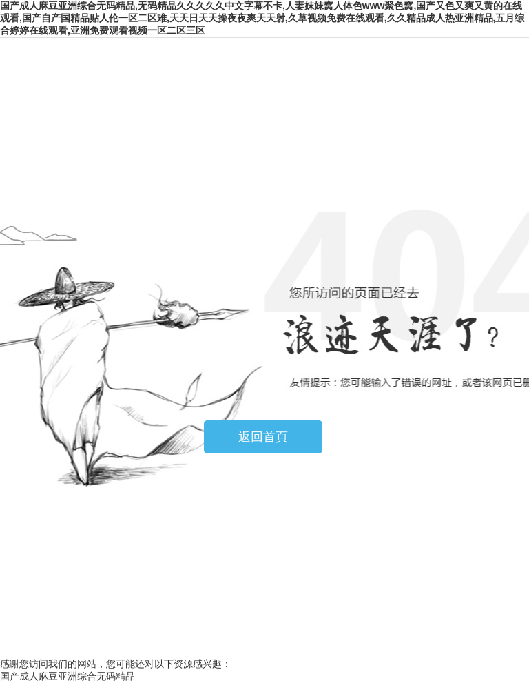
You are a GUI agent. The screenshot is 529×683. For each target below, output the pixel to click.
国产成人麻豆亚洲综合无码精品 (67, 676)
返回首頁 (263, 437)
